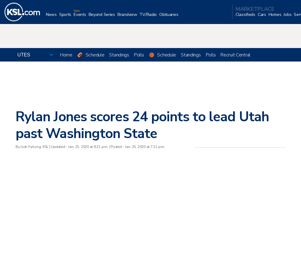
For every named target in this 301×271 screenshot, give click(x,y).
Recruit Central (235, 55)
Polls (139, 55)
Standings (119, 55)
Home (66, 55)
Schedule (95, 55)
